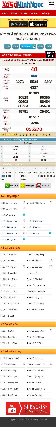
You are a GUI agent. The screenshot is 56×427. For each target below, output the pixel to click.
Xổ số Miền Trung (37, 203)
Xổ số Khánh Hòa (36, 370)
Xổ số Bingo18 (8, 239)
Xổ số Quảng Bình (10, 383)
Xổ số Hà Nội (8, 331)
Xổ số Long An (35, 297)
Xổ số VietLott (9, 215)
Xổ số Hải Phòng (36, 337)
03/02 (7, 46)
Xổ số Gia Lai (35, 383)
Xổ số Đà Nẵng (9, 370)
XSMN (4, 13)
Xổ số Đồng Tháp (36, 255)
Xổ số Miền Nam (10, 203)
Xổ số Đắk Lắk (8, 364)
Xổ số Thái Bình (36, 343)
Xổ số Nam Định (9, 343)
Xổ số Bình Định (9, 376)
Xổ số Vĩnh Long (9, 291)
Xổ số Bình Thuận (37, 285)
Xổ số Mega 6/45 (35, 221)
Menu (51, 4)
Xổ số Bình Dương (37, 291)
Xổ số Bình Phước (10, 303)
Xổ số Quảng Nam (37, 364)
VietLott (34, 13)
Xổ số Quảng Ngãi (37, 389)
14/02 (40, 46)
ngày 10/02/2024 (45, 60)
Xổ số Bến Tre (35, 261)
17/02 (48, 46)
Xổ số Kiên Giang (36, 310)
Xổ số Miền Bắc (9, 209)
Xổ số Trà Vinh (8, 297)
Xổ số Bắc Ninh (9, 337)
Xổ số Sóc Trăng (9, 279)
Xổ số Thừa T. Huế (10, 358)
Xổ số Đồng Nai (9, 273)
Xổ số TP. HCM (9, 255)
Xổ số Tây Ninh (35, 279)
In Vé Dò (45, 186)
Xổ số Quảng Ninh (37, 331)
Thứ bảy (31, 60)
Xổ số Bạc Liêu (35, 267)
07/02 (15, 46)
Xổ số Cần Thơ (35, 273)
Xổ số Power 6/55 (10, 227)
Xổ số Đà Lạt (8, 316)
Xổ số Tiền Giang (9, 310)
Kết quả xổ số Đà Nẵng (14, 60)
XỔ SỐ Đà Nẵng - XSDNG (17, 55)
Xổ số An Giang (9, 285)
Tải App (45, 13)
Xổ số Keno (33, 233)
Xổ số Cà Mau (8, 261)
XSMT (14, 13)
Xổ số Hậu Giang (36, 303)
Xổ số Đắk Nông (9, 395)
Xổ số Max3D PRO (10, 233)
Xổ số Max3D (34, 227)
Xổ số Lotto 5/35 (9, 221)
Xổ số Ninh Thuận (10, 389)
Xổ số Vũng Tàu (9, 267)
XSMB (24, 13)
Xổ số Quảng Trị (36, 376)
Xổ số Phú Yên (35, 358)
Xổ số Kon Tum (35, 395)
